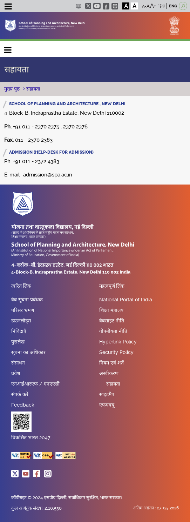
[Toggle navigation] (8, 7)
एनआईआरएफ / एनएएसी (35, 384)
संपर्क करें (19, 394)
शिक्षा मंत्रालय (111, 310)
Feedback (22, 405)
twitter (88, 6)
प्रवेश (15, 373)
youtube (97, 6)
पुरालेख (18, 341)
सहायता (32, 89)
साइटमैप (106, 394)
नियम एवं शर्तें (111, 363)
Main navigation (8, 48)
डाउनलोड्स (21, 320)
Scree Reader (78, 6)
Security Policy (116, 352)
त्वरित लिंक (21, 286)
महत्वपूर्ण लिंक (111, 286)
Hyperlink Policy (118, 341)
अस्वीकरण (108, 373)
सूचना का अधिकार (28, 352)
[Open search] (183, 6)
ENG (173, 6)
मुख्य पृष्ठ (12, 89)
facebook (106, 6)
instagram (114, 6)
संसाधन (18, 363)
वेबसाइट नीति (111, 320)
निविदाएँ (18, 331)
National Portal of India (125, 299)
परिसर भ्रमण (22, 310)
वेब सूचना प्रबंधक (27, 299)
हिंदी (161, 6)
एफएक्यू (106, 405)
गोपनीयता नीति (113, 331)
